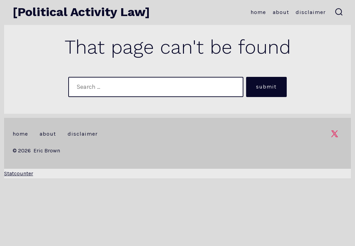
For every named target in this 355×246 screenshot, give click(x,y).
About (281, 12)
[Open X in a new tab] (334, 133)
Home (258, 12)
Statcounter (18, 173)
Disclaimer (311, 12)
